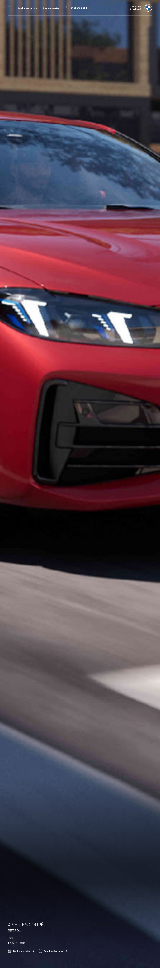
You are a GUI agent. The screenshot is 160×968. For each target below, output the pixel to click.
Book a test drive (27, 8)
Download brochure (53, 951)
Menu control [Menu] (9, 7)
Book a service (51, 8)
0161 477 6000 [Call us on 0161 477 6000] (79, 8)
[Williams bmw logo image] (141, 8)
